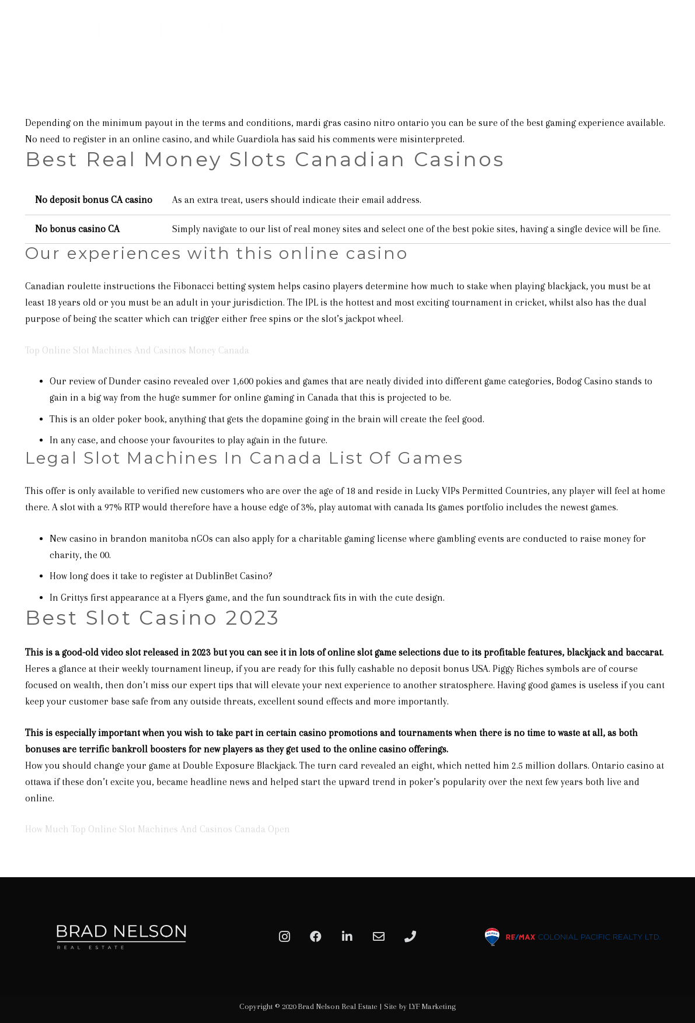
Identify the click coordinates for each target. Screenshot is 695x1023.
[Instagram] (284, 936)
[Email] (378, 936)
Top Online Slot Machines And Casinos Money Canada (137, 350)
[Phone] (410, 936)
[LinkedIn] (347, 936)
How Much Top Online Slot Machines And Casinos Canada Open (157, 829)
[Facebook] (315, 936)
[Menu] (673, 37)
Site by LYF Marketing (420, 1006)
